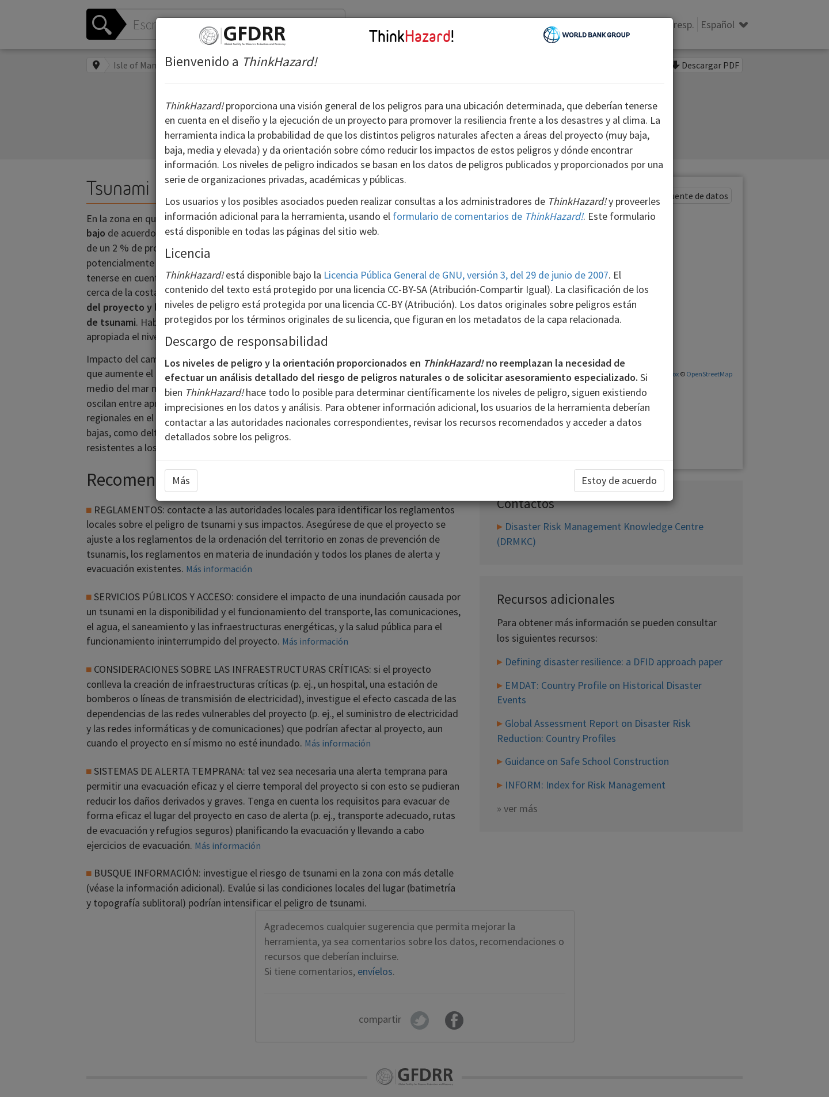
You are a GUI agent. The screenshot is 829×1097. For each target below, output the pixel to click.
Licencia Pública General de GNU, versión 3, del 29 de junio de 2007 (466, 274)
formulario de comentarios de (488, 216)
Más (181, 480)
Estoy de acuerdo (619, 480)
